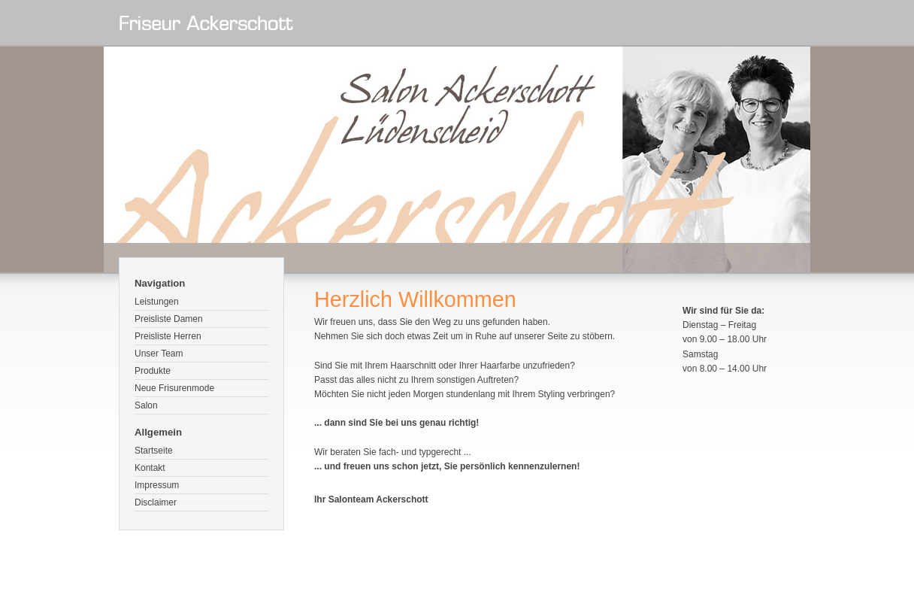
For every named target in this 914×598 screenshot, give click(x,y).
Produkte (153, 371)
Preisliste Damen (169, 319)
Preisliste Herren (168, 336)
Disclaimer (156, 502)
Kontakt (150, 468)
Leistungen (157, 301)
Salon (146, 405)
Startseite (154, 450)
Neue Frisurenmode (174, 388)
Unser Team (159, 353)
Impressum (157, 485)
